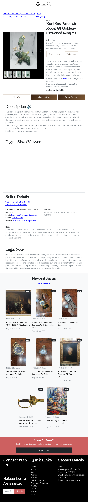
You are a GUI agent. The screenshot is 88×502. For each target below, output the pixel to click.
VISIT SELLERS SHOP (18, 202)
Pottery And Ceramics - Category (24, 16)
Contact (34, 488)
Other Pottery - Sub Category (22, 14)
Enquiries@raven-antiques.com (24, 215)
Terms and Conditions (40, 483)
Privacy (34, 486)
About (33, 469)
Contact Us (44, 450)
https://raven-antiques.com (25, 220)
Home (33, 466)
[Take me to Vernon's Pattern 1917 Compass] (18, 360)
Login (33, 494)
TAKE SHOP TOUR (16, 204)
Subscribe (19, 491)
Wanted (34, 475)
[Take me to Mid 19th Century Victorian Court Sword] (31, 409)
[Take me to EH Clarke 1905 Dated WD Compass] (44, 360)
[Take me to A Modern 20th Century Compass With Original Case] (44, 311)
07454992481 (17, 217)
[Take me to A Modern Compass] (70, 311)
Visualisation (44, 97)
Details (17, 97)
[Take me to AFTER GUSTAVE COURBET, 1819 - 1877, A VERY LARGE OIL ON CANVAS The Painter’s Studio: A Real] (18, 311)
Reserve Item (54, 54)
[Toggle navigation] (43, 4)
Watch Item (71, 54)
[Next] (84, 497)
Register (34, 491)
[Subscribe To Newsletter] (8, 491)
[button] (6, 50)
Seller (64, 78)
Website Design (37, 480)
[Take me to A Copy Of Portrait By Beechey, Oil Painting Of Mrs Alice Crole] (70, 360)
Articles (34, 477)
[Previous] (3, 497)
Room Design (71, 97)
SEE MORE (44, 283)
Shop (33, 472)
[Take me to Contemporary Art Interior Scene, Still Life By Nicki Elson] (57, 409)
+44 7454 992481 (72, 480)
